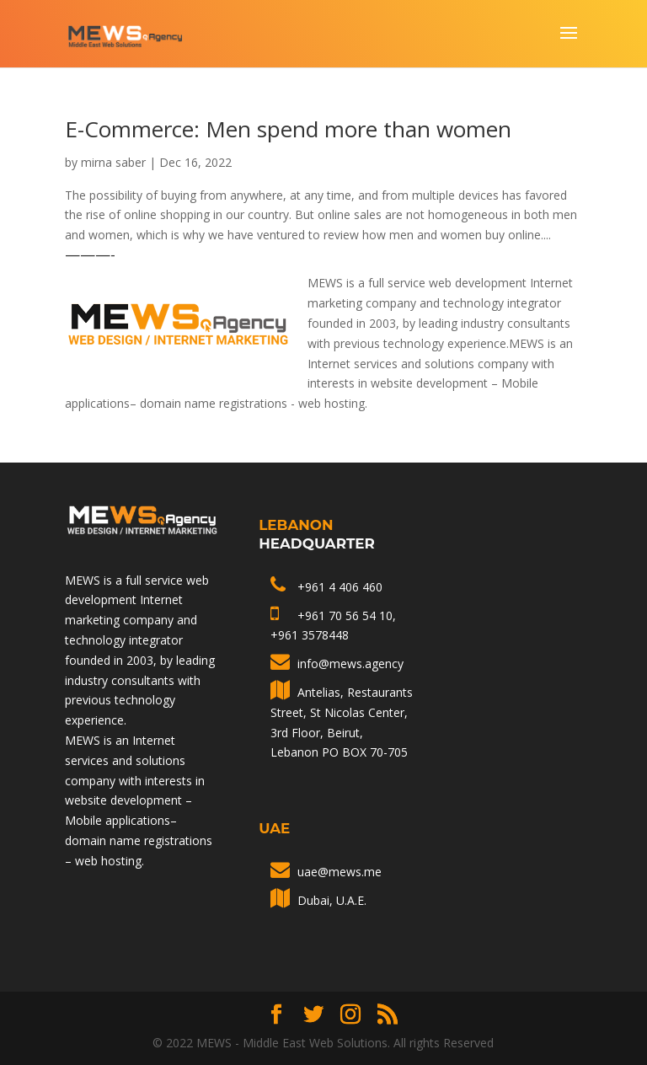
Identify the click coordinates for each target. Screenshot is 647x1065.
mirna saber (113, 162)
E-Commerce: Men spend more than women (288, 129)
